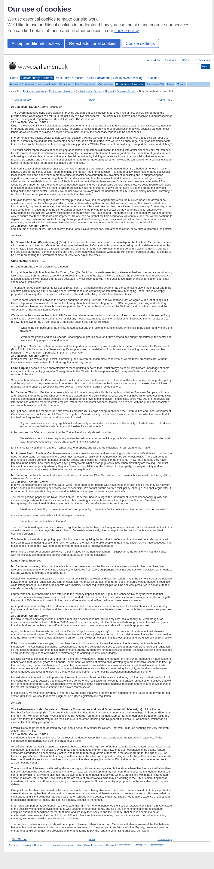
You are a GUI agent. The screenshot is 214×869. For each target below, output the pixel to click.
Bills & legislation (84, 84)
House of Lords (46, 84)
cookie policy (126, 30)
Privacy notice (125, 845)
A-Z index (14, 845)
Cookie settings (140, 43)
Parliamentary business (37, 78)
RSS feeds (187, 60)
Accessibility (153, 60)
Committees (105, 84)
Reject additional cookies (92, 43)
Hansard (109, 91)
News (170, 84)
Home (14, 78)
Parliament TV (155, 84)
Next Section (19, 839)
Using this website (93, 845)
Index (92, 99)
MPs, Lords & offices (69, 78)
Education (152, 78)
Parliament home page (34, 91)
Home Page (165, 99)
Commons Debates (126, 91)
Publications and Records (89, 91)
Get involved (121, 78)
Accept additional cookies (36, 43)
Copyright (111, 845)
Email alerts (171, 60)
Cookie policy (140, 845)
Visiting (138, 78)
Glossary (26, 845)
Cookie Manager (157, 845)
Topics (181, 84)
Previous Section (22, 99)
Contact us (204, 60)
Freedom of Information (60, 845)
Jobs (78, 845)
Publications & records (129, 84)
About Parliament (98, 78)
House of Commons (22, 84)
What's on (65, 84)
